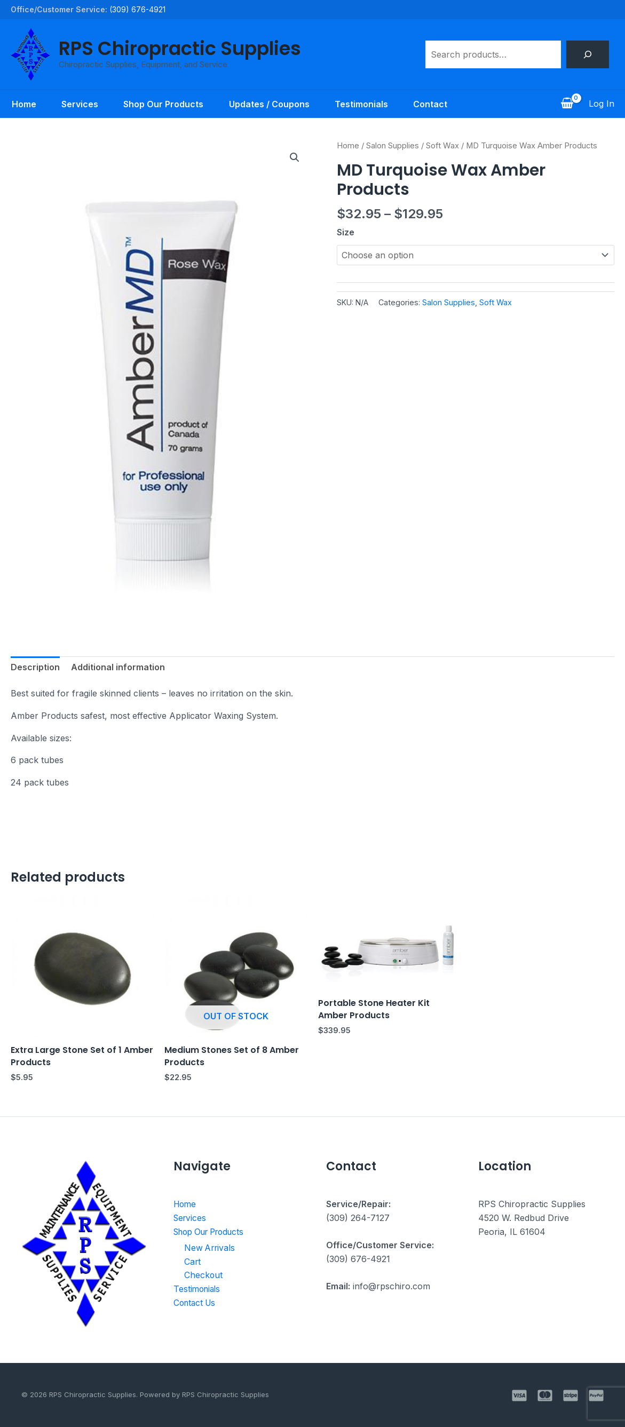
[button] (294, 157)
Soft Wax (442, 145)
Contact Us (196, 1302)
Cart (192, 1261)
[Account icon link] (601, 104)
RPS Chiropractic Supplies (180, 48)
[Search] (587, 54)
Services (79, 104)
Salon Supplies (392, 145)
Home (23, 104)
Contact (431, 104)
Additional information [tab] (118, 667)
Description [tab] (35, 667)
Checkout (203, 1274)
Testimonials (362, 104)
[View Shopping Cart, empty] (567, 104)
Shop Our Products (163, 104)
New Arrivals (210, 1247)
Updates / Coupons (269, 104)
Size (345, 232)
